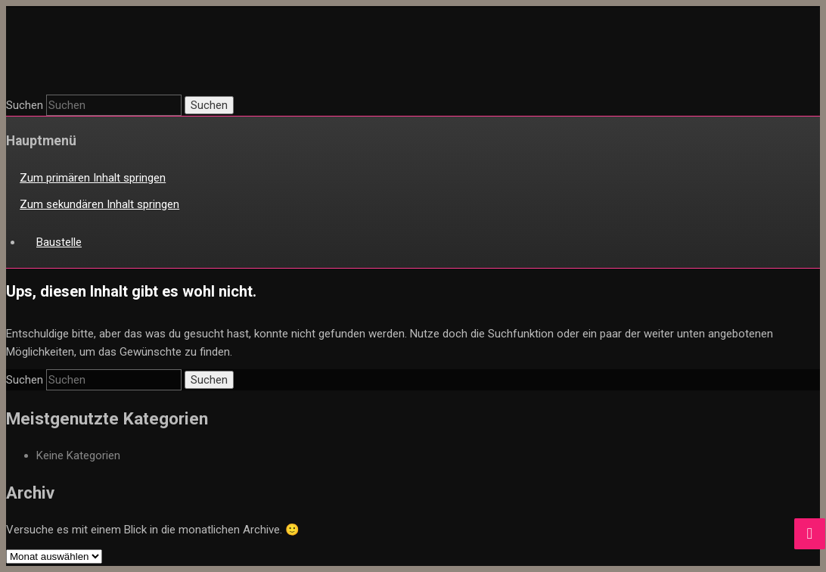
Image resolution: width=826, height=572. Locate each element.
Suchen (24, 105)
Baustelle (59, 242)
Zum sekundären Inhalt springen (99, 204)
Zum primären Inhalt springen (93, 178)
